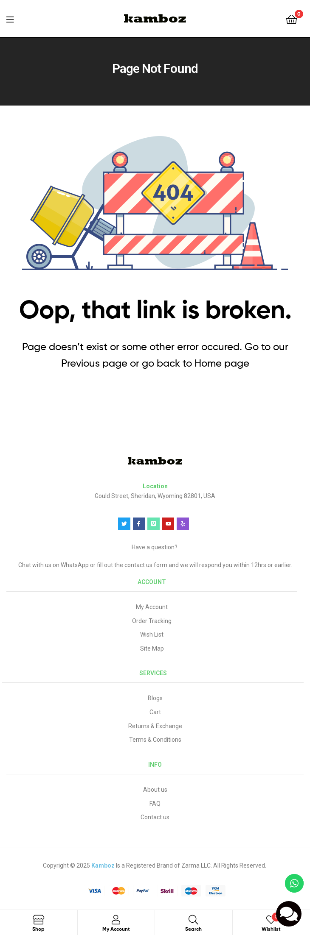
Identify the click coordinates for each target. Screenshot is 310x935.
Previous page (94, 363)
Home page (221, 363)
